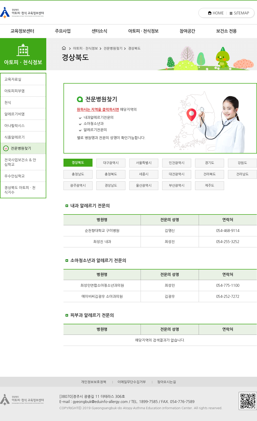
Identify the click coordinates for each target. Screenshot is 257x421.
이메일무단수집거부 (131, 382)
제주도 (209, 185)
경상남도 (111, 185)
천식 (7, 102)
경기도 (209, 163)
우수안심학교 (14, 176)
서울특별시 (143, 163)
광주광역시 (78, 185)
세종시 (143, 174)
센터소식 (99, 31)
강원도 (242, 163)
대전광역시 (176, 174)
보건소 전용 (226, 31)
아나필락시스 (14, 126)
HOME (218, 13)
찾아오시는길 (166, 382)
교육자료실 (12, 79)
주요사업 (63, 31)
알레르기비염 (14, 114)
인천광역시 (176, 163)
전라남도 (242, 174)
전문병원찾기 (113, 48)
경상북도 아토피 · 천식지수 (19, 190)
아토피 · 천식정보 (143, 31)
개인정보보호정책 (93, 382)
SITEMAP (241, 13)
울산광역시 (143, 185)
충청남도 (78, 174)
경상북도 (134, 48)
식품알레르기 (14, 137)
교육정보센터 (22, 31)
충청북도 (111, 174)
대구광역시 (110, 163)
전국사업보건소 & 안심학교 (20, 162)
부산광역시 (176, 185)
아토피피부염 (14, 91)
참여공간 (187, 31)
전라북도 (209, 174)
